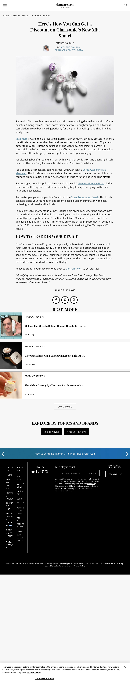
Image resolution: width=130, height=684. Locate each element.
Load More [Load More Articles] (65, 406)
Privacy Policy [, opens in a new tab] (33, 672)
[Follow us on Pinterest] (42, 472)
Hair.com (20, 493)
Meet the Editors (9, 484)
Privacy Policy (79, 566)
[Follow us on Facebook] (36, 472)
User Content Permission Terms (20, 506)
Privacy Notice (74, 488)
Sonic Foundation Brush (84, 197)
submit (92, 473)
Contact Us (20, 485)
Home (6, 15)
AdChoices (61, 566)
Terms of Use (87, 481)
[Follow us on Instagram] (46, 472)
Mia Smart (21, 138)
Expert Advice (20, 15)
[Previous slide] (3, 454)
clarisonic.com (74, 268)
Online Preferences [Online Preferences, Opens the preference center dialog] (44, 678)
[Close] (125, 667)
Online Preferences (20, 522)
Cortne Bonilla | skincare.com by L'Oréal (69, 48)
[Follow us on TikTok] (39, 472)
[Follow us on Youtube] (33, 472)
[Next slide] (127, 454)
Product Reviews (41, 15)
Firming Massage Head (91, 183)
